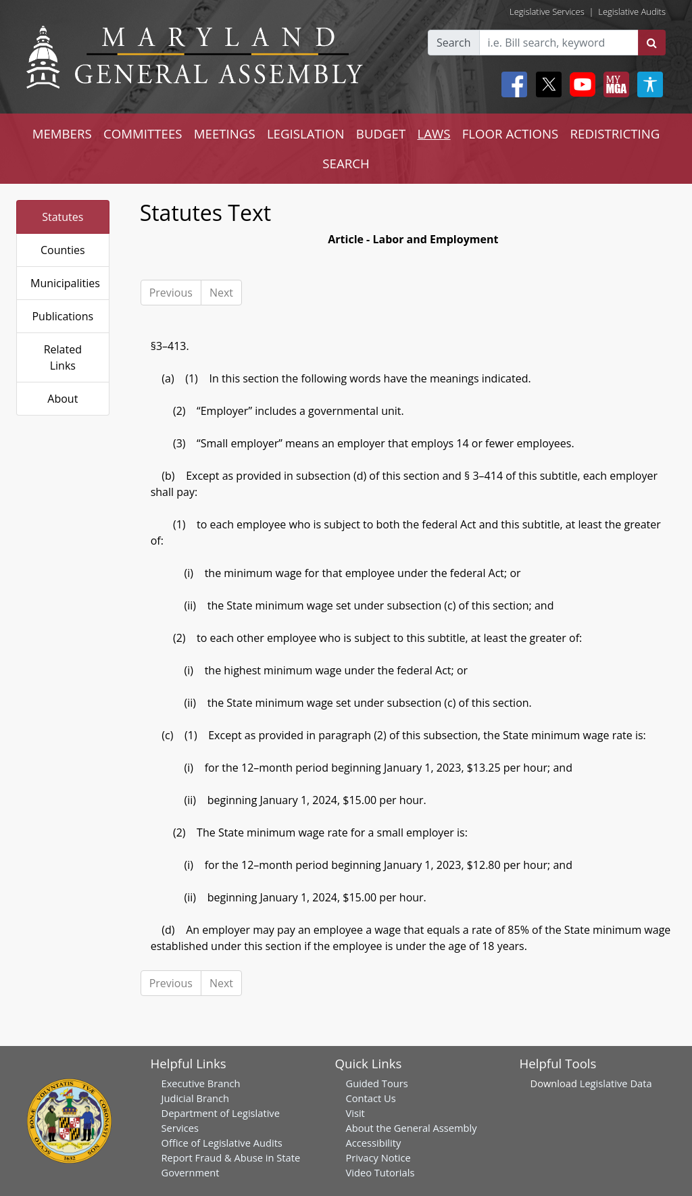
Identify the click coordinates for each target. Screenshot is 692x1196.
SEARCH (345, 163)
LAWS (433, 133)
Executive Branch (201, 1083)
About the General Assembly (411, 1128)
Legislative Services (547, 11)
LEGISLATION (306, 133)
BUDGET (380, 133)
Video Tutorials (380, 1172)
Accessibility (373, 1142)
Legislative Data (616, 1083)
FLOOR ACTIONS (510, 133)
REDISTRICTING (615, 133)
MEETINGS (224, 133)
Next (221, 292)
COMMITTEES (142, 133)
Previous (171, 292)
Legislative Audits (632, 11)
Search (454, 42)
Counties (63, 250)
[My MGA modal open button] (613, 84)
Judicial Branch (196, 1098)
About (62, 398)
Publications (62, 316)
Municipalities (65, 283)
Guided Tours (377, 1083)
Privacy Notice (378, 1157)
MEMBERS (62, 133)
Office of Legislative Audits (222, 1142)
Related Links (63, 357)
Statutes (62, 216)
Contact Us (371, 1098)
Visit (355, 1113)
